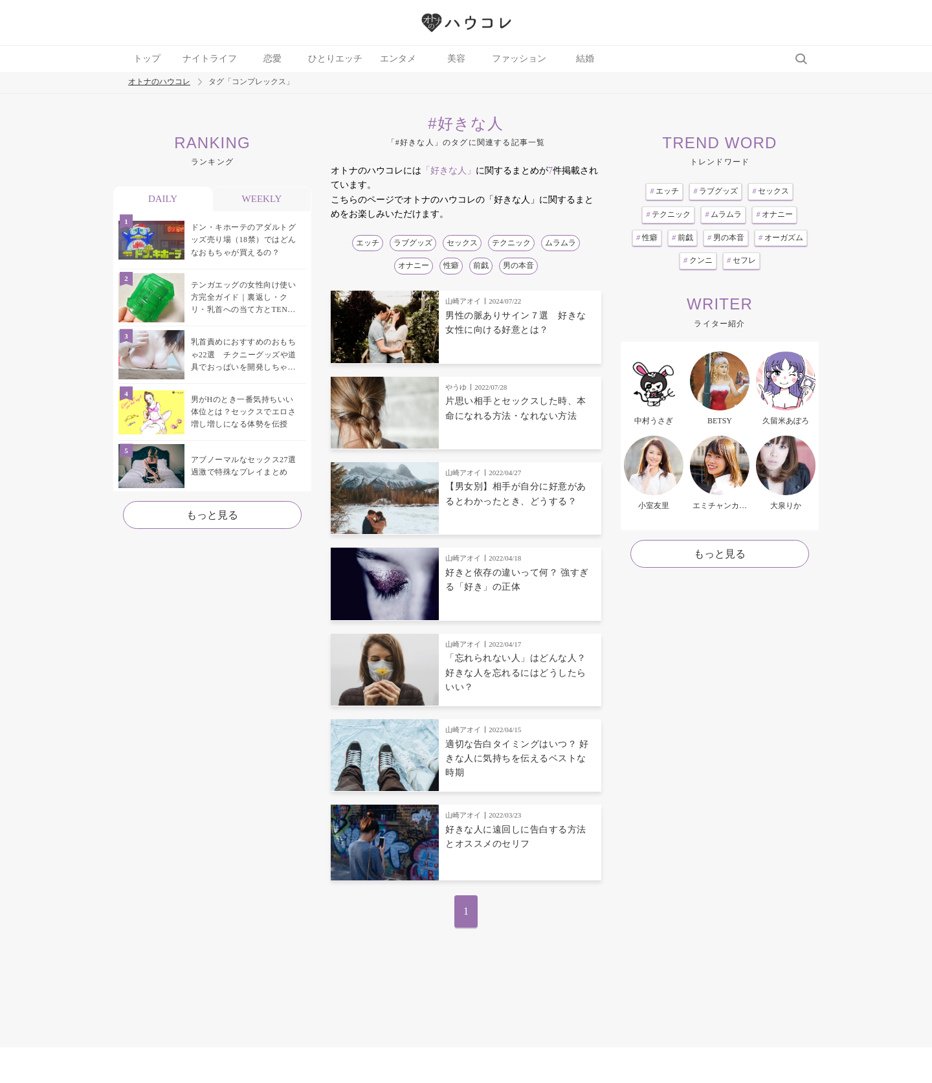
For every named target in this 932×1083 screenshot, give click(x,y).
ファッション (519, 58)
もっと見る (212, 514)
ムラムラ (560, 242)
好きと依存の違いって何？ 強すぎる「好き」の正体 (517, 580)
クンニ (698, 260)
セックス (462, 242)
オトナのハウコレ (159, 82)
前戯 (481, 265)
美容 (456, 58)
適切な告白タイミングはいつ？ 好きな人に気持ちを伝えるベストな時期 (517, 758)
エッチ (367, 242)
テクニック (511, 242)
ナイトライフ (210, 58)
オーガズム (781, 237)
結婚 (585, 58)
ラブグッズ (413, 242)
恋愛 (272, 58)
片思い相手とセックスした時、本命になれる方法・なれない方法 (515, 408)
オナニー (413, 265)
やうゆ (456, 387)
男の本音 (518, 265)
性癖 (451, 265)
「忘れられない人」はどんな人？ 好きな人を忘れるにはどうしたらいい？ (515, 672)
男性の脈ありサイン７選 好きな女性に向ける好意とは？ (515, 323)
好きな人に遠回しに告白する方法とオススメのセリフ (515, 837)
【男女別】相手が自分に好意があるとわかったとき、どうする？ (515, 494)
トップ (147, 58)
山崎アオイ (463, 301)
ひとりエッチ (335, 58)
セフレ (741, 260)
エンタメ (398, 58)
